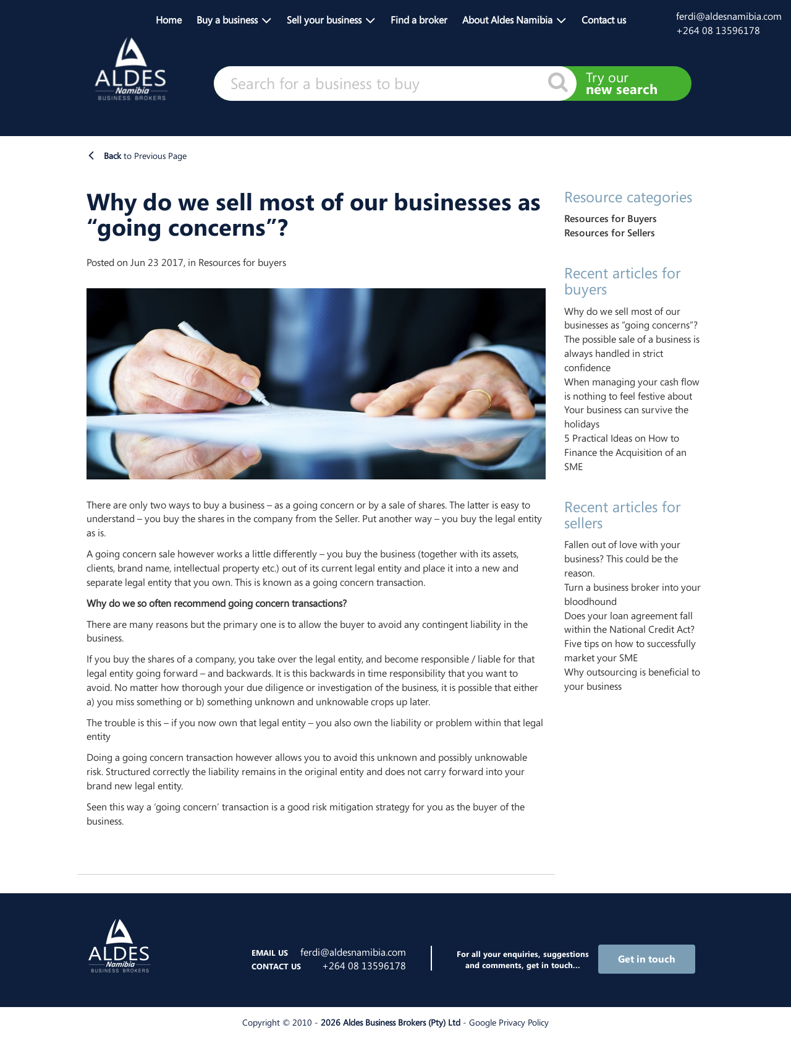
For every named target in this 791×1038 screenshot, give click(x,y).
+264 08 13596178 (718, 30)
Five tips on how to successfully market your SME (630, 650)
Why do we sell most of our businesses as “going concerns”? (631, 318)
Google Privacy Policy (509, 1022)
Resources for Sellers (609, 232)
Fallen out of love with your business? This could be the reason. (622, 559)
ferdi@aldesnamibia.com (729, 16)
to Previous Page (145, 155)
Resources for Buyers (610, 218)
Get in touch (646, 959)
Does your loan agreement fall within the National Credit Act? (629, 623)
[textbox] (395, 83)
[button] (234, 18)
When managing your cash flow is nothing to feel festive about (632, 389)
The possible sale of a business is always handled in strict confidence (632, 353)
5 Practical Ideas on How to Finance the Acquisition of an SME (625, 452)
